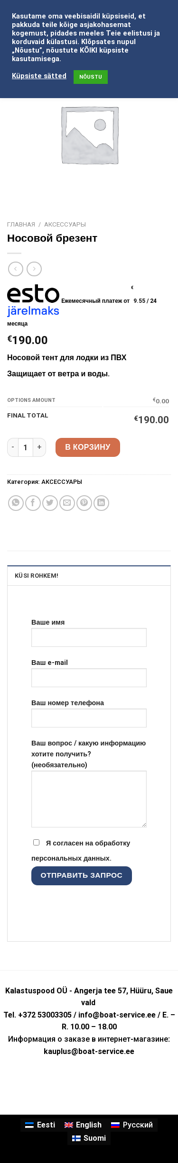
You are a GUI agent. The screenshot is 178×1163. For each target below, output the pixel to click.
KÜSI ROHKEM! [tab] (36, 575)
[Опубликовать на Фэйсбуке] (33, 503)
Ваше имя (89, 636)
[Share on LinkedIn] (101, 503)
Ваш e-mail (89, 677)
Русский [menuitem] (138, 1124)
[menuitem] (39, 1125)
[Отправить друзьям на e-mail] (67, 503)
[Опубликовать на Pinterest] (84, 503)
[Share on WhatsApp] (16, 503)
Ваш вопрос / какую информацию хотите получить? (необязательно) (89, 787)
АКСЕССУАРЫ (65, 224)
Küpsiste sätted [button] (39, 76)
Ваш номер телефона (89, 717)
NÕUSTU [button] (90, 77)
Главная (21, 224)
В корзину (88, 447)
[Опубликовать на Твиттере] (50, 503)
